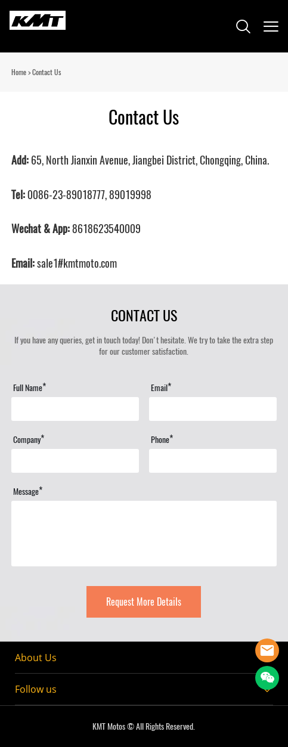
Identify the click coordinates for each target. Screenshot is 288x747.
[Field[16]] (213, 461)
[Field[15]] (75, 461)
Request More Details (143, 602)
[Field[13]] (213, 409)
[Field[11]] (75, 409)
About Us (36, 657)
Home (18, 72)
